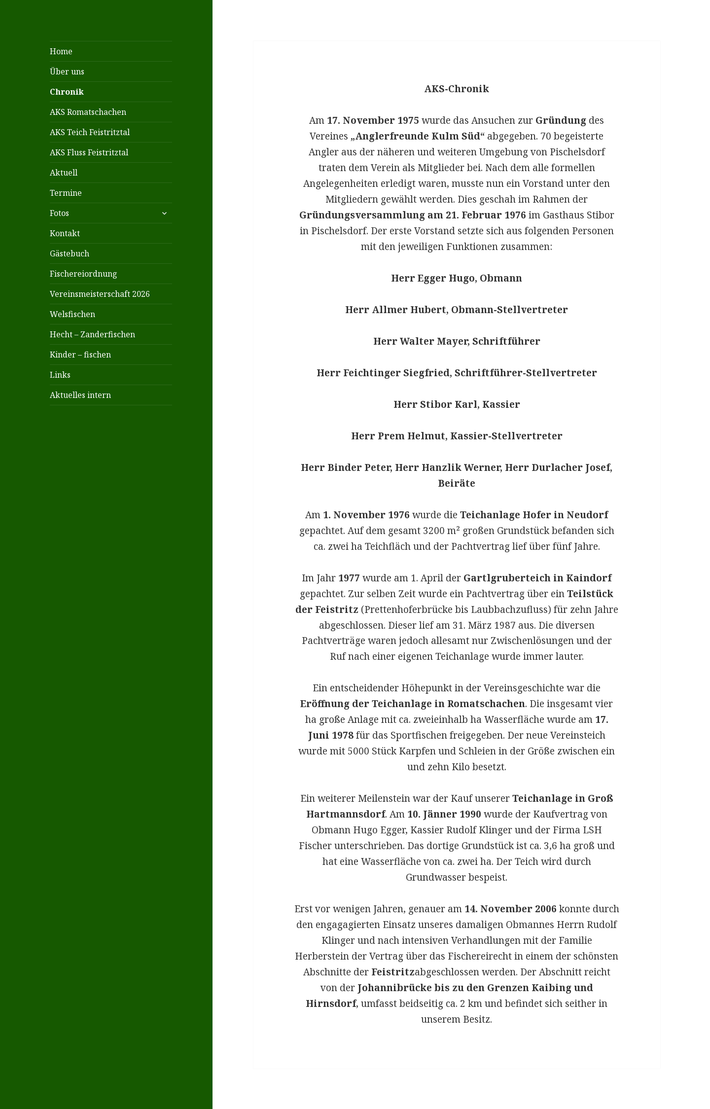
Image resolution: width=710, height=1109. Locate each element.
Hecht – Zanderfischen (92, 334)
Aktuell (63, 172)
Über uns (67, 71)
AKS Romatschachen (88, 112)
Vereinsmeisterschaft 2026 (100, 293)
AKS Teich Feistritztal (90, 132)
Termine (66, 192)
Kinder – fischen (80, 354)
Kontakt (65, 233)
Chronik (67, 91)
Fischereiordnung (83, 273)
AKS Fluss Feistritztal (89, 152)
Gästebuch (69, 253)
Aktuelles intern (80, 395)
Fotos (59, 213)
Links (60, 374)
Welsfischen (72, 314)
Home (61, 51)
